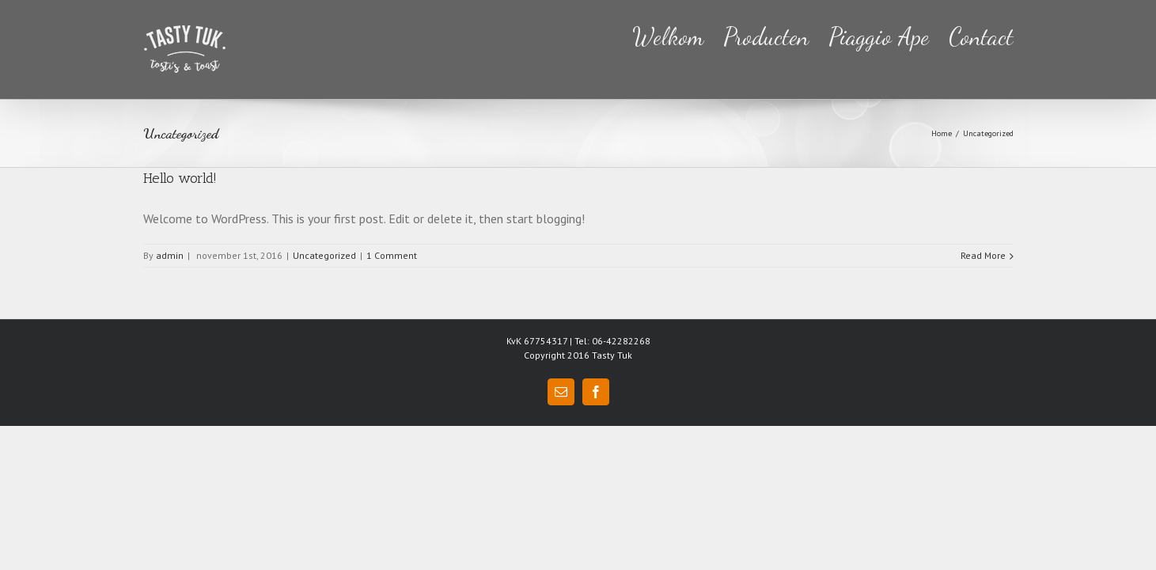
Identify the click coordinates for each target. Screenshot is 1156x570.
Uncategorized (324, 255)
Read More (983, 255)
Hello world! (180, 178)
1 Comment (391, 255)
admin (170, 255)
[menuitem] (638, 35)
